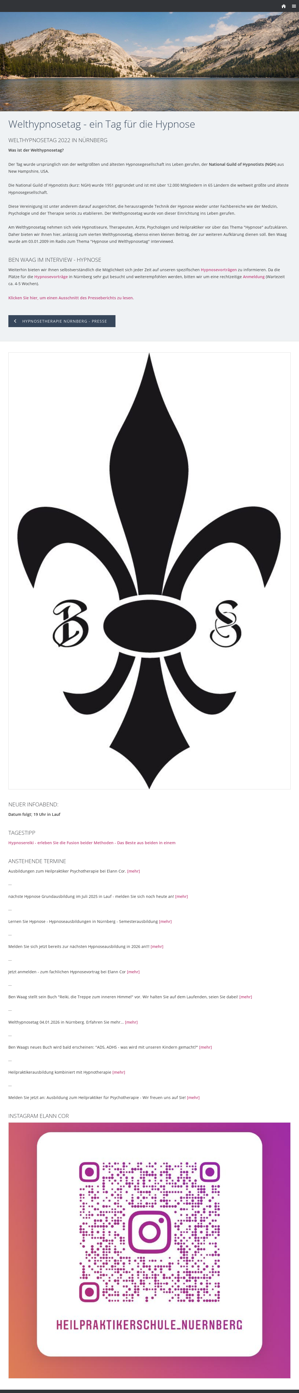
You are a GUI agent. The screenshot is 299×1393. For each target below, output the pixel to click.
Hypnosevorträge (51, 276)
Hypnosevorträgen (219, 269)
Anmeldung (254, 276)
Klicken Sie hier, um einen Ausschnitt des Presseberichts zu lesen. (71, 297)
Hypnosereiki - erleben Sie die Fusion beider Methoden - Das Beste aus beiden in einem (91, 842)
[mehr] (133, 871)
